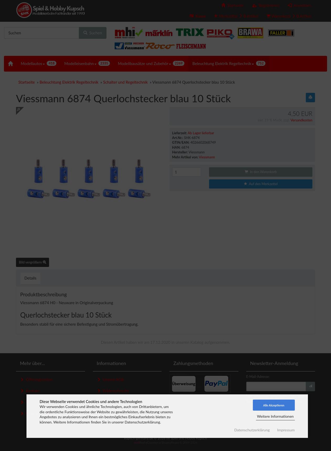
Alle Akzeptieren (273, 405)
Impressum (286, 430)
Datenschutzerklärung (252, 430)
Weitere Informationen (275, 416)
